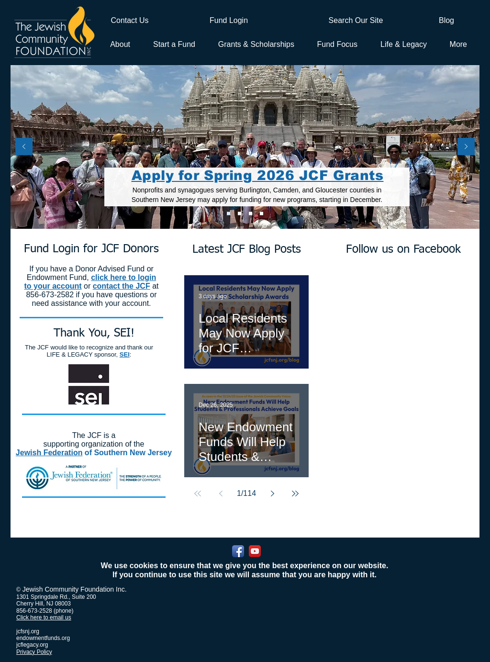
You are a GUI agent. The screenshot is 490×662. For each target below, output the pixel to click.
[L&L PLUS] (250, 213)
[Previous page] (220, 493)
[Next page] (272, 493)
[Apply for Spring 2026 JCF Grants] (228, 213)
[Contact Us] (129, 20)
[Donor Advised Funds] (261, 213)
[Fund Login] (229, 20)
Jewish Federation (49, 453)
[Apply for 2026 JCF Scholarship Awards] (239, 213)
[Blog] (446, 20)
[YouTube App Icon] (255, 551)
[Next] (466, 147)
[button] (172, 44)
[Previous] (24, 147)
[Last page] (295, 493)
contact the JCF (121, 286)
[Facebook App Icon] (238, 551)
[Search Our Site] (355, 20)
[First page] (197, 493)
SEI (125, 354)
